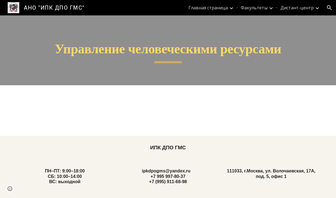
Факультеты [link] (254, 8)
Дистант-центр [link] (297, 8)
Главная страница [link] (208, 8)
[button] (329, 7)
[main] (168, 50)
